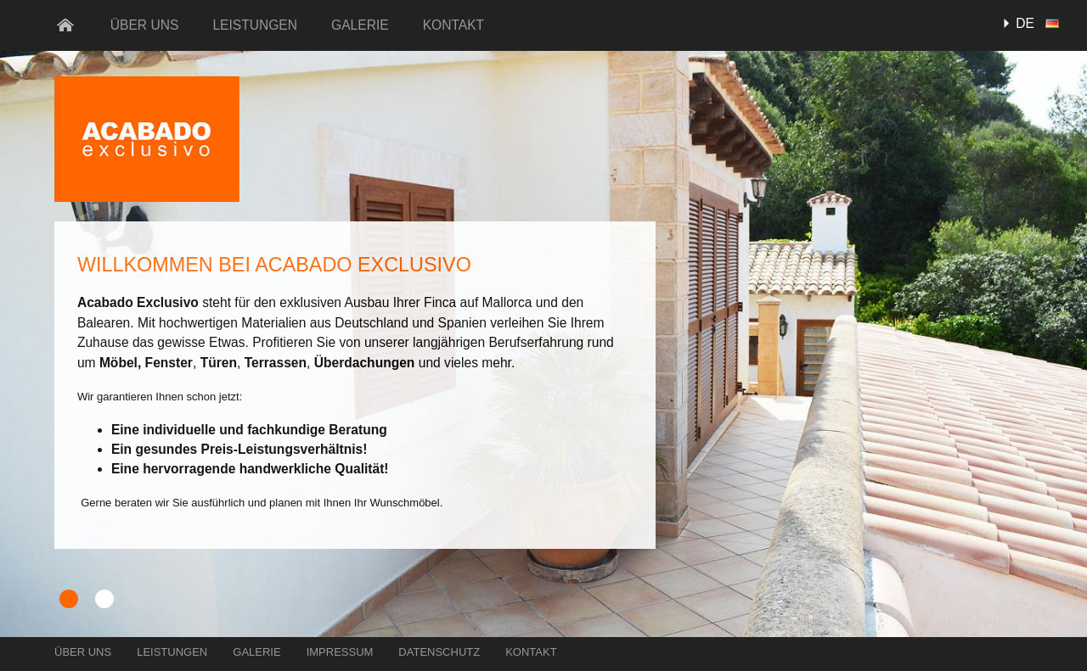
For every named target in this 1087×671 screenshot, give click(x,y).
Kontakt (454, 25)
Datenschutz (439, 652)
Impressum (340, 652)
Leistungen (254, 25)
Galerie (360, 25)
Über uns (144, 25)
